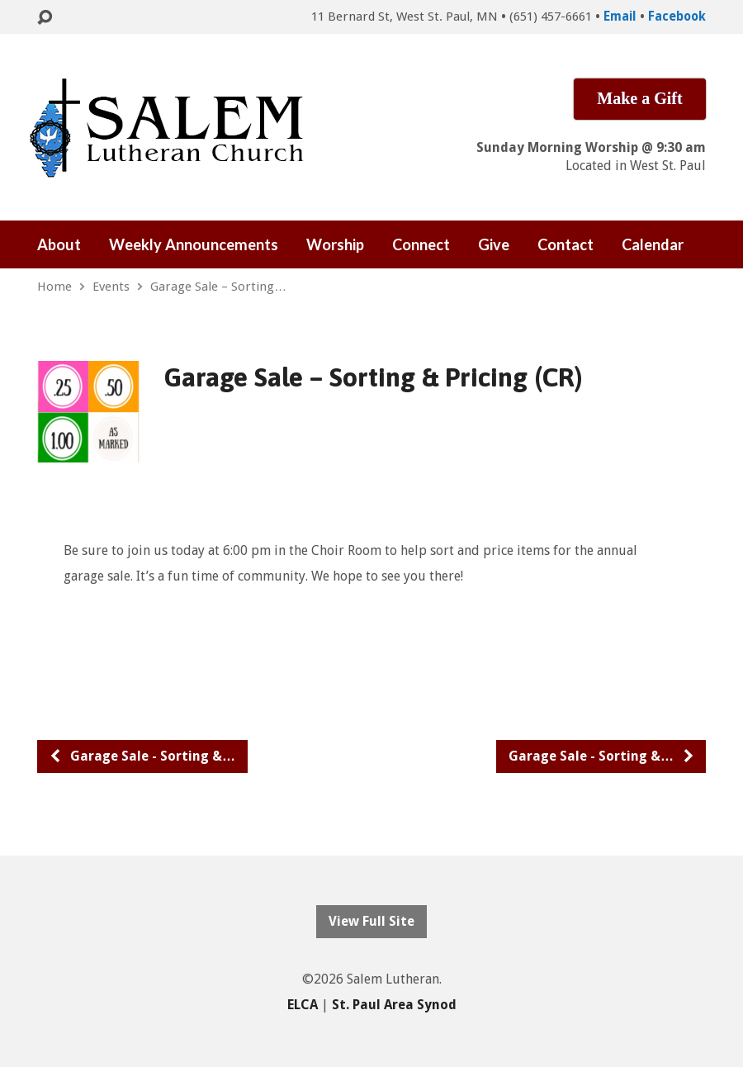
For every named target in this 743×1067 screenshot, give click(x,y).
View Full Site (371, 921)
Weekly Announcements (193, 244)
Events (111, 286)
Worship (335, 244)
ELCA (302, 1004)
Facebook (677, 16)
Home (54, 286)
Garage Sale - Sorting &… (142, 756)
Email (620, 16)
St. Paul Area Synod (394, 1004)
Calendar (653, 244)
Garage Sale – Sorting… (218, 286)
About (59, 244)
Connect (421, 244)
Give (493, 244)
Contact (565, 244)
